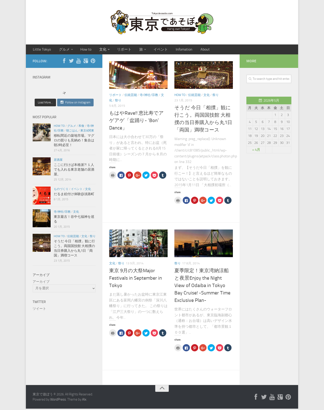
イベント (151, 50)
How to (82, 50)
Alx (84, 401)
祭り (118, 102)
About (192, 50)
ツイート (39, 310)
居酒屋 (58, 161)
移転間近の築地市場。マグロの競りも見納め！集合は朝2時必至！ (74, 141)
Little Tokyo (41, 50)
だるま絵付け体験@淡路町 (74, 195)
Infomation (173, 50)
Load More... (45, 103)
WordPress (58, 401)
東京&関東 (87, 132)
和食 (81, 127)
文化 (97, 50)
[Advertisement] (61, 347)
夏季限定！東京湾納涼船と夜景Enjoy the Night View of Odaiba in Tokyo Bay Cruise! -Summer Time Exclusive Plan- (202, 287)
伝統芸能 (130, 96)
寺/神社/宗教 (149, 96)
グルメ (61, 50)
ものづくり (61, 190)
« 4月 (256, 151)
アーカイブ (41, 283)
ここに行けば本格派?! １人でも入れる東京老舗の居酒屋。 (74, 171)
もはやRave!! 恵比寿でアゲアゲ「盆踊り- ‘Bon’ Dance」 (136, 121)
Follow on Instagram (75, 103)
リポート (118, 50)
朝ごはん (72, 132)
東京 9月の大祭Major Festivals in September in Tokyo (135, 279)
